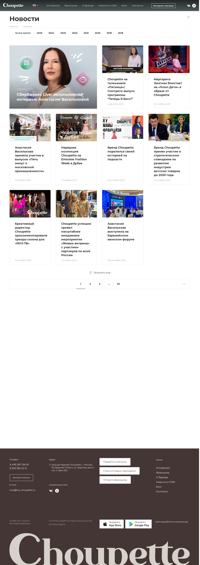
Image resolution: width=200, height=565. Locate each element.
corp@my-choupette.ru (22, 490)
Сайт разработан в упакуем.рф (171, 521)
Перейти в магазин (115, 461)
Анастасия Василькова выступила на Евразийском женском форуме (121, 231)
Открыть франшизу (115, 479)
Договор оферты (57, 524)
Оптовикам (163, 467)
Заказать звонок (21, 477)
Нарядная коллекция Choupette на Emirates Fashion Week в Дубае (74, 155)
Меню (159, 460)
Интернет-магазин (163, 5)
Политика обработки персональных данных (70, 521)
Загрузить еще (100, 272)
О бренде (162, 477)
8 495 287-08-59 (19, 464)
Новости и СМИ (165, 482)
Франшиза (162, 472)
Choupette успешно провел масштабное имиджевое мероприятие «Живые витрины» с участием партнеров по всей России (76, 239)
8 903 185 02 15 (18, 468)
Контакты (162, 491)
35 (118, 283)
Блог (159, 486)
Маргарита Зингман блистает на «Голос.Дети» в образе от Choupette (168, 87)
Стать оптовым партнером (119, 470)
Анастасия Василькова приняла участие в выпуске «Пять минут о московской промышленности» (29, 159)
